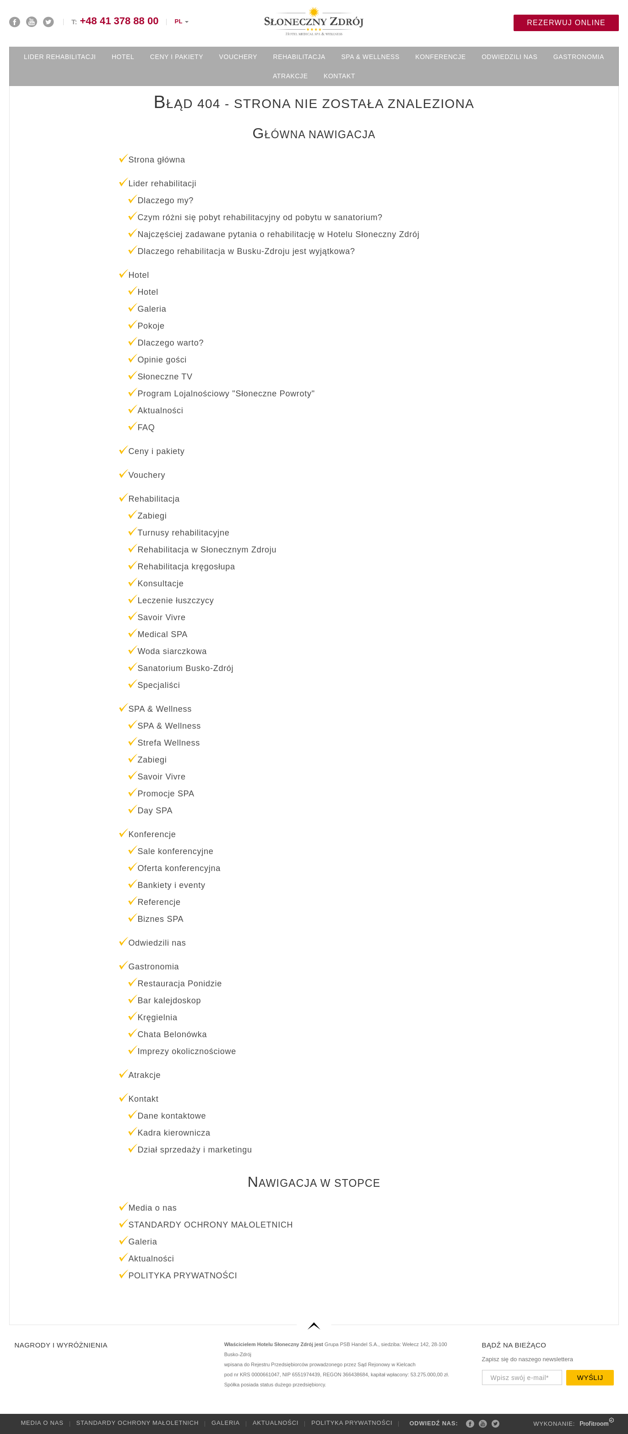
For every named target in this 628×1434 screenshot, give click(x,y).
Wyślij (590, 1377)
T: (114, 22)
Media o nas (42, 1422)
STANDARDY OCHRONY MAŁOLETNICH (137, 1422)
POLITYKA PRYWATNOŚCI (351, 1422)
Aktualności (275, 1422)
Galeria (225, 1422)
